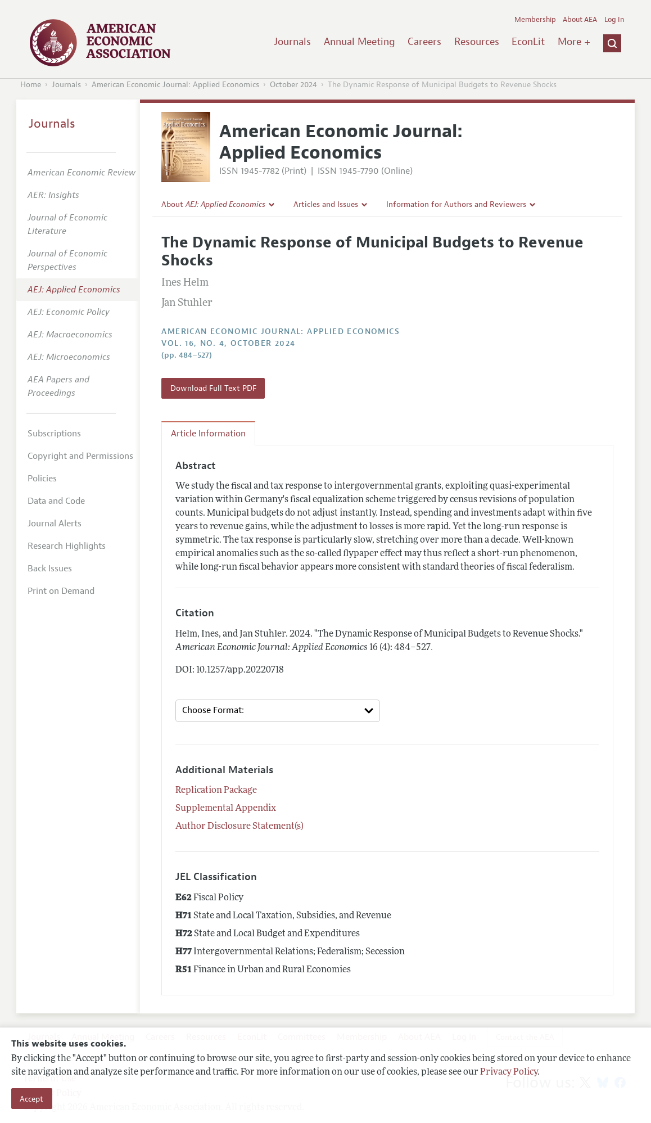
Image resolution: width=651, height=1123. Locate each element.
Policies (42, 478)
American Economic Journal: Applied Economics (175, 84)
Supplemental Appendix (225, 808)
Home (30, 84)
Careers (424, 41)
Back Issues (50, 568)
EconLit (528, 41)
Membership (535, 19)
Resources (476, 41)
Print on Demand (61, 591)
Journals (292, 41)
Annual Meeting (359, 41)
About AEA (580, 19)
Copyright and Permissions (80, 456)
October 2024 (293, 84)
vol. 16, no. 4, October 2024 (228, 343)
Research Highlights (67, 546)
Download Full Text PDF (213, 388)
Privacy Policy (508, 1072)
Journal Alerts (55, 523)
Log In (614, 19)
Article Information (208, 433)
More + (574, 41)
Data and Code (56, 501)
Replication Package (216, 790)
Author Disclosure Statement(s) (239, 826)
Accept (31, 1099)
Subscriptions (54, 433)
